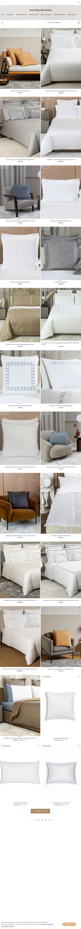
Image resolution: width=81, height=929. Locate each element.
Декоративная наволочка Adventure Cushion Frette (61, 470)
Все (3, 14)
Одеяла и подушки (46, 14)
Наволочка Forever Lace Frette (60, 807)
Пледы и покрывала (59, 14)
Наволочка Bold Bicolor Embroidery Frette (20, 408)
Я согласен (69, 924)
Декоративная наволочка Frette (20, 91)
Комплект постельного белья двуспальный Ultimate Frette (20, 604)
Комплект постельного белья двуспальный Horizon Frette (20, 742)
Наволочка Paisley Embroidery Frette (61, 222)
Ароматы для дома (21, 14)
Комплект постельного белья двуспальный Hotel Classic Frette (60, 604)
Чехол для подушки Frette (61, 742)
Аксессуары (9, 14)
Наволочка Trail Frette (61, 283)
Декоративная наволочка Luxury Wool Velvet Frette (20, 222)
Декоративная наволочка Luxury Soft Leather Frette (20, 539)
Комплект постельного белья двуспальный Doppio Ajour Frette (20, 673)
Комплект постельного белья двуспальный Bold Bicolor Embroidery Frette (60, 345)
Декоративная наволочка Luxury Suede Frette (61, 673)
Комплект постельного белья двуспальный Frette (20, 160)
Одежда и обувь (33, 14)
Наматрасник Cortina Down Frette (60, 539)
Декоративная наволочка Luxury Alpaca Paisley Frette (20, 470)
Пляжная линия (71, 14)
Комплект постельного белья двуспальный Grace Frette (61, 91)
